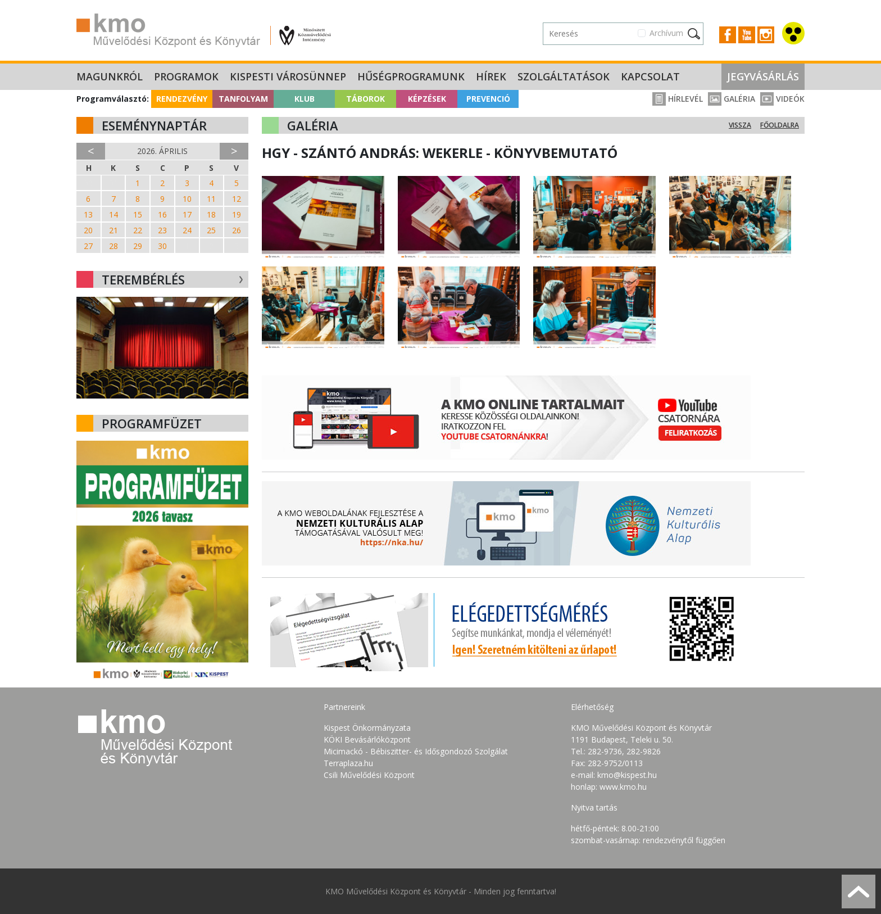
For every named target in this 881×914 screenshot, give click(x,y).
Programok (186, 76)
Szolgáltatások (563, 76)
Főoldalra (779, 125)
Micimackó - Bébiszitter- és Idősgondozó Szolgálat (416, 751)
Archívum (666, 33)
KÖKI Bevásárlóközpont (367, 739)
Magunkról (109, 76)
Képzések (427, 98)
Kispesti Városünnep (288, 76)
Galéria (731, 98)
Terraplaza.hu (348, 763)
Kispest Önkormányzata (367, 727)
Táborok (365, 98)
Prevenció (488, 98)
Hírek (491, 76)
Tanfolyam (243, 98)
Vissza (740, 125)
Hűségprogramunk (411, 76)
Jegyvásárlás (763, 76)
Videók (782, 98)
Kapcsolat (650, 76)
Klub (304, 98)
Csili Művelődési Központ (369, 775)
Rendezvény (181, 98)
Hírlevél (677, 98)
